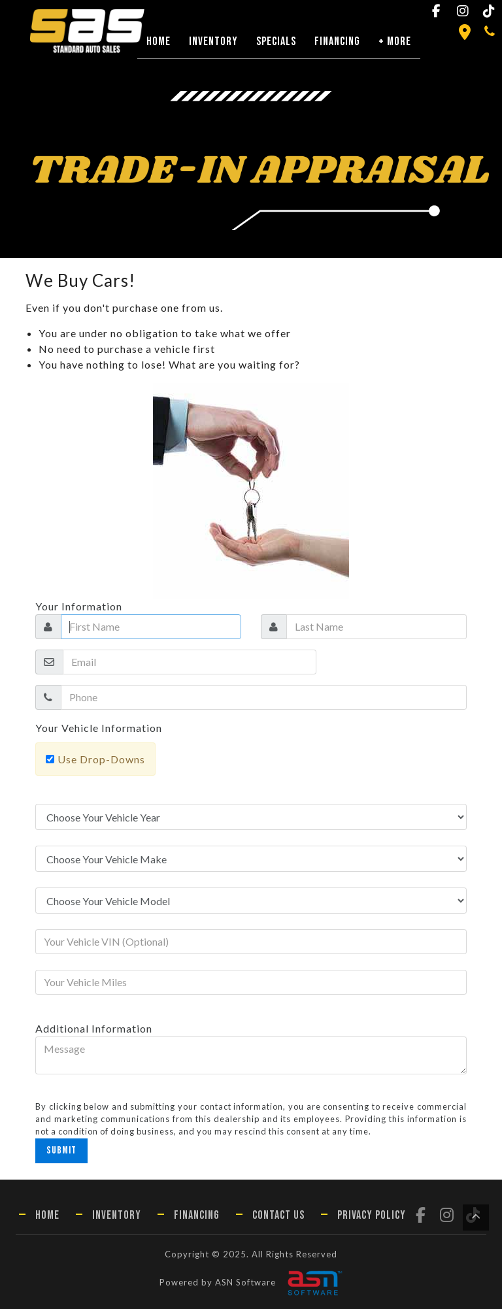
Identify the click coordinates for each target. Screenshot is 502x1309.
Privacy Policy (371, 1215)
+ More (394, 41)
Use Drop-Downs (101, 759)
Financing (337, 41)
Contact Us (278, 1215)
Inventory (213, 41)
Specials (276, 41)
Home (158, 41)
